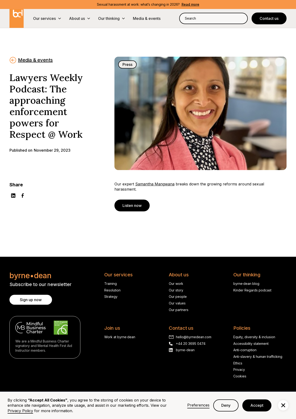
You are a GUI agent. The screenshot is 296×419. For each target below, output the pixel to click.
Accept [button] (256, 405)
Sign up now (31, 299)
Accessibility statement (251, 344)
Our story (176, 290)
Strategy (111, 297)
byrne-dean (185, 350)
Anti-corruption (245, 350)
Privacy (239, 370)
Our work (176, 284)
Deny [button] (226, 405)
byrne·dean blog (246, 284)
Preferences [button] (198, 405)
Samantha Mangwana (154, 184)
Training (110, 284)
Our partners (178, 310)
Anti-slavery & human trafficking (257, 357)
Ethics (237, 363)
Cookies (239, 376)
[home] (16, 18)
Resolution (112, 290)
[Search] (241, 18)
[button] (47, 18)
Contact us (269, 18)
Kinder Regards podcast (252, 290)
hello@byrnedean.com (193, 337)
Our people (178, 297)
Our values (177, 303)
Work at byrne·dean (119, 337)
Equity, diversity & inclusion (254, 337)
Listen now (132, 205)
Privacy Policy (20, 410)
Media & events (147, 18)
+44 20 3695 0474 (190, 344)
